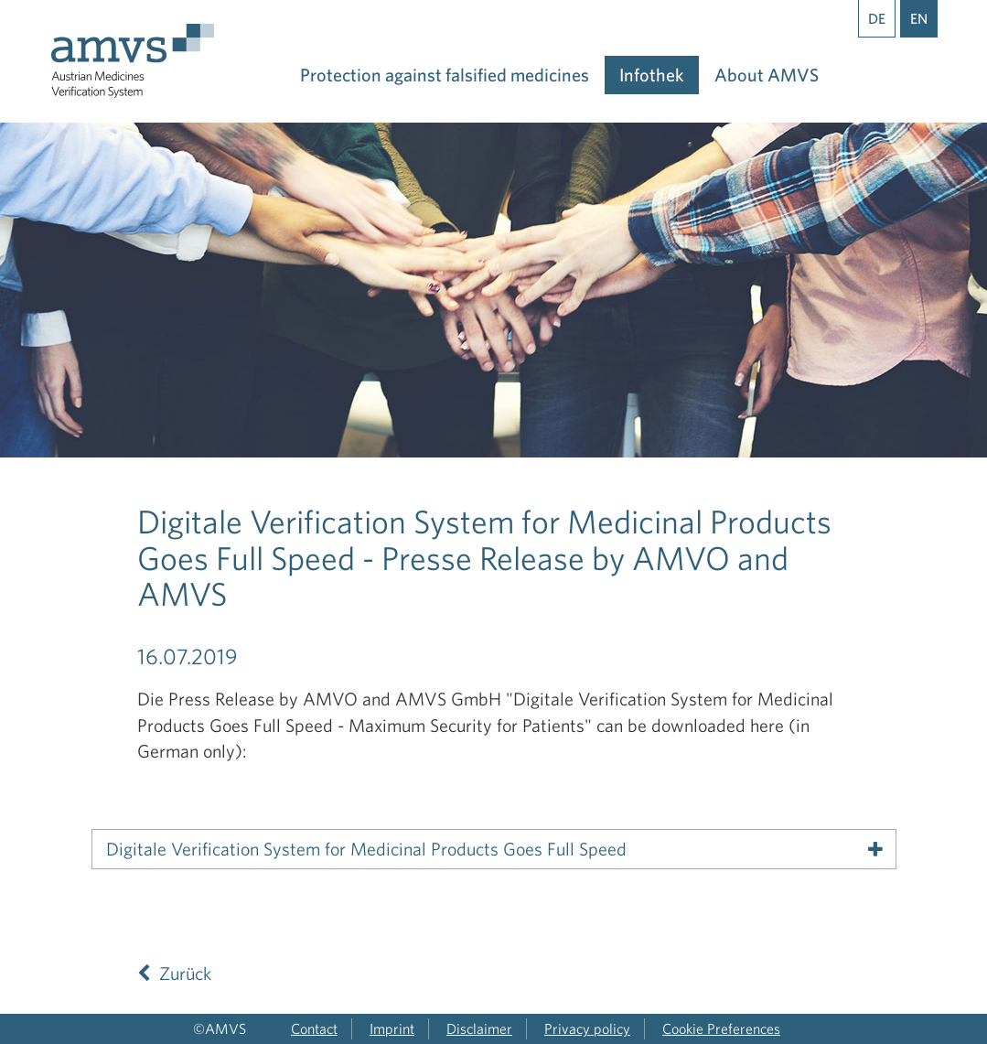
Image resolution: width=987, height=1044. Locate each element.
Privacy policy (587, 1028)
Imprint (392, 1028)
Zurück (174, 973)
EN (919, 18)
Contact (314, 1028)
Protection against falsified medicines (444, 74)
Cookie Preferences (721, 1028)
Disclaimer (479, 1028)
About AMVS (766, 74)
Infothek (651, 74)
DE (876, 18)
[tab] (494, 849)
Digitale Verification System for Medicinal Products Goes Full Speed (366, 849)
